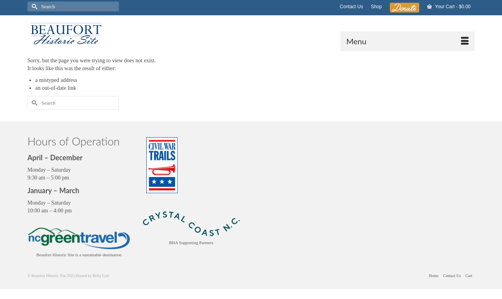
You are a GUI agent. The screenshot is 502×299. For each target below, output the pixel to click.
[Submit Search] (33, 6)
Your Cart (449, 6)
